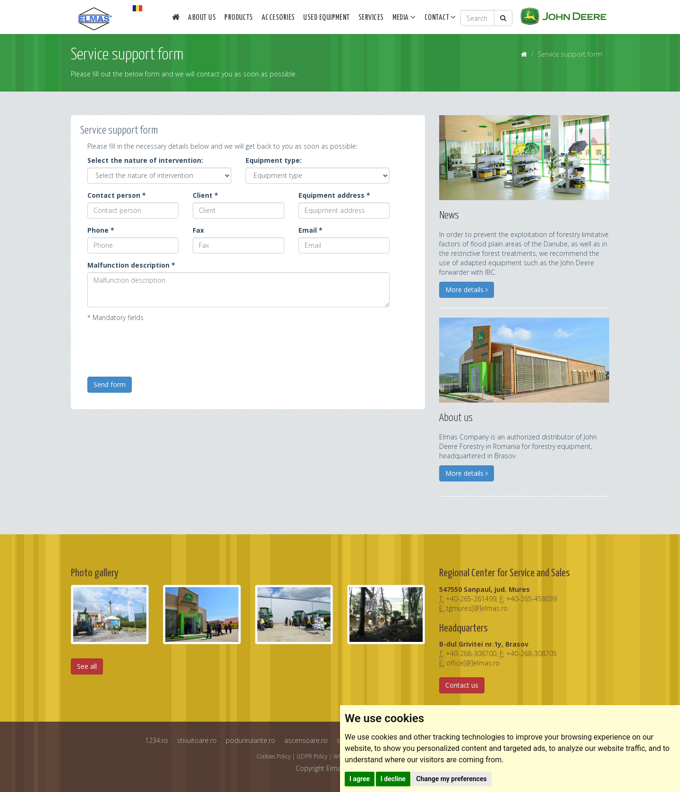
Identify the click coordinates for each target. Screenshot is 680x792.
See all (87, 666)
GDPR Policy (312, 756)
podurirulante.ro (250, 740)
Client (205, 195)
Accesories (278, 17)
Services (371, 17)
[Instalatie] (318, 176)
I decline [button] (393, 779)
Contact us (461, 685)
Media (404, 17)
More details (466, 289)
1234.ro (156, 740)
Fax (198, 230)
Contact (440, 17)
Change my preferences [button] (451, 779)
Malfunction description (131, 265)
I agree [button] (359, 779)
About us (202, 17)
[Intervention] (159, 176)
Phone (100, 230)
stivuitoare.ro (197, 740)
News (449, 215)
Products (238, 17)
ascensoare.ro (306, 740)
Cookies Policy (273, 756)
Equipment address (334, 195)
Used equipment (326, 17)
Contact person (116, 195)
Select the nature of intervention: (145, 160)
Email (310, 230)
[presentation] (159, 346)
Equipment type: (274, 160)
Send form (110, 384)
